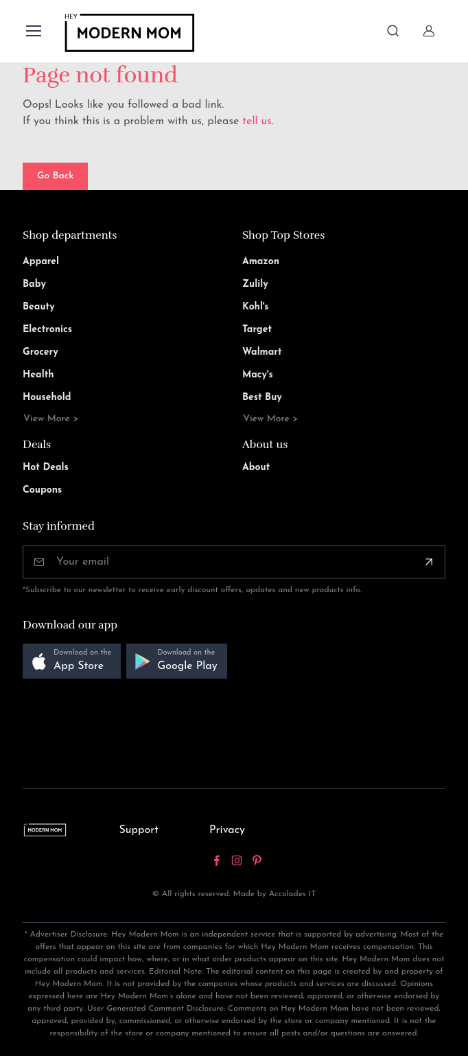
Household (47, 397)
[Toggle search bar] (393, 30)
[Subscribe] (429, 562)
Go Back (55, 176)
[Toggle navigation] (33, 31)
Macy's (257, 375)
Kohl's (255, 307)
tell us (257, 121)
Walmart (262, 352)
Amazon (260, 262)
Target (257, 330)
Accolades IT (292, 894)
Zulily (255, 284)
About (256, 467)
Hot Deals (46, 467)
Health (38, 375)
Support (139, 830)
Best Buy (262, 397)
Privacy (227, 830)
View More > (51, 419)
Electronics (47, 330)
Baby (34, 284)
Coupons (42, 490)
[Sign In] (428, 30)
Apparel (41, 262)
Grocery (40, 352)
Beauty (39, 307)
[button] (72, 661)
